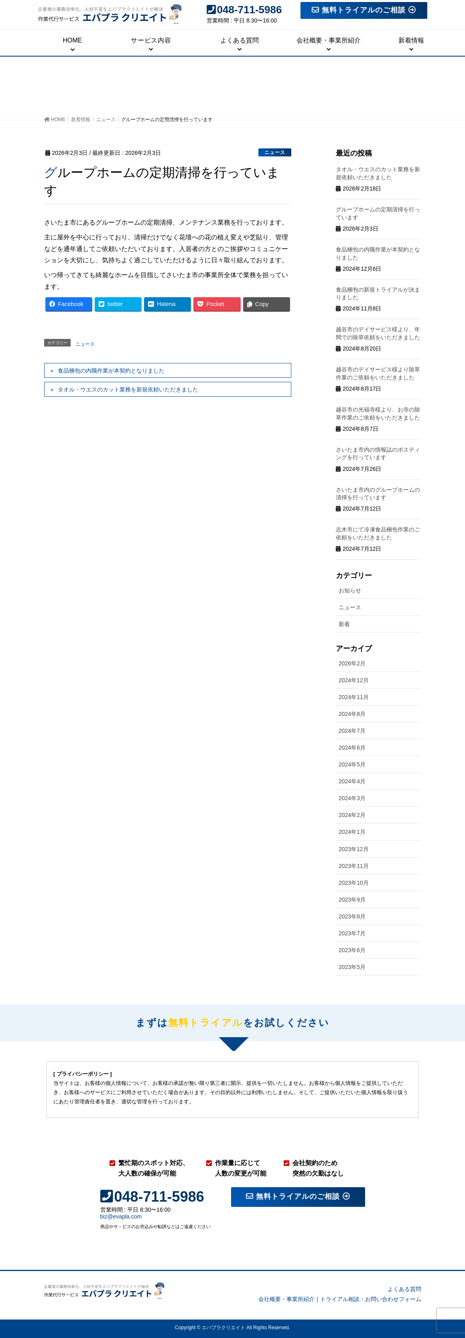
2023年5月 (352, 967)
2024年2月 (352, 815)
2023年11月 (354, 866)
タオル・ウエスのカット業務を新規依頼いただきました (128, 389)
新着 (344, 624)
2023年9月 (352, 899)
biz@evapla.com (121, 1216)
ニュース (274, 152)
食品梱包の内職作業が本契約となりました (111, 370)
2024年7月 (352, 731)
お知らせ (350, 590)
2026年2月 (352, 663)
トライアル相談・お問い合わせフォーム (370, 1299)
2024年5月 (352, 764)
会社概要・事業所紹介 (286, 1299)
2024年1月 (352, 832)
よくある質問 (404, 1289)
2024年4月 (352, 781)
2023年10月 (354, 883)
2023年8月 (352, 916)
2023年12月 (354, 849)
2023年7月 (352, 933)
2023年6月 (352, 950)
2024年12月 (354, 680)
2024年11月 (354, 697)
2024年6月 (352, 747)
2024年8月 (352, 714)
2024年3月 (352, 798)
